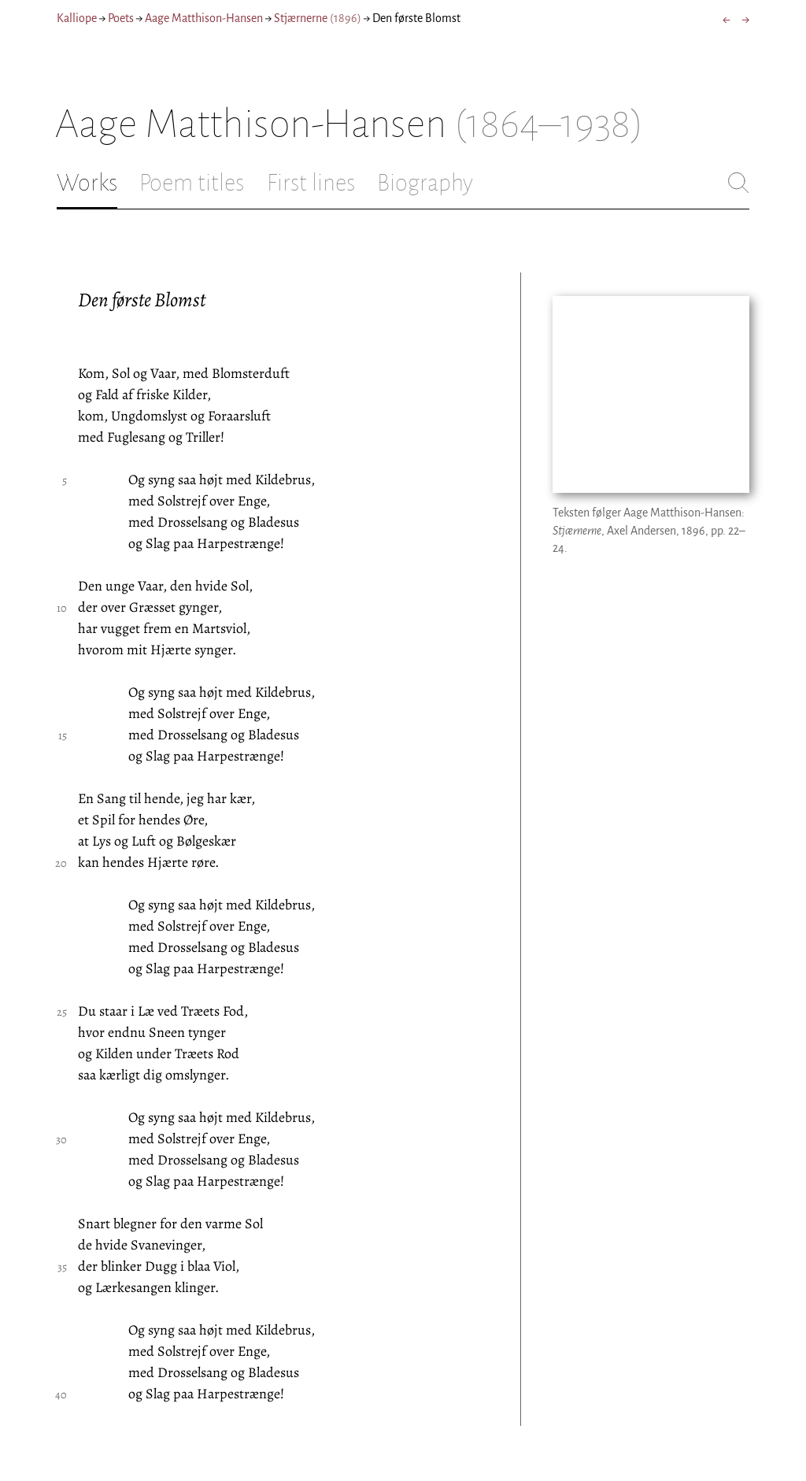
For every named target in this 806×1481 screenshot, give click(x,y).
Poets (121, 18)
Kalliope (77, 18)
